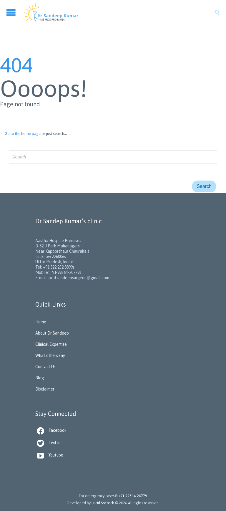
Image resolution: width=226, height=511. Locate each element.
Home (40, 322)
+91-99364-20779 (132, 496)
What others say (50, 355)
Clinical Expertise (51, 344)
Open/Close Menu (12, 12)
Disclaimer (44, 389)
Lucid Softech (103, 503)
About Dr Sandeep (52, 333)
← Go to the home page (20, 133)
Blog (39, 378)
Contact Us (45, 366)
